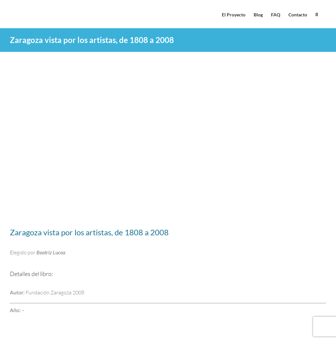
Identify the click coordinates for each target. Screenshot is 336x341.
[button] (316, 14)
